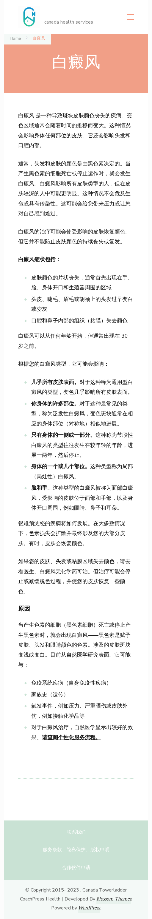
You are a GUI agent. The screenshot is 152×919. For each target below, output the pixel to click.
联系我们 (76, 832)
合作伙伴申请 (76, 867)
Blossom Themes (113, 899)
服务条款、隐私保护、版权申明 (76, 849)
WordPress (89, 908)
